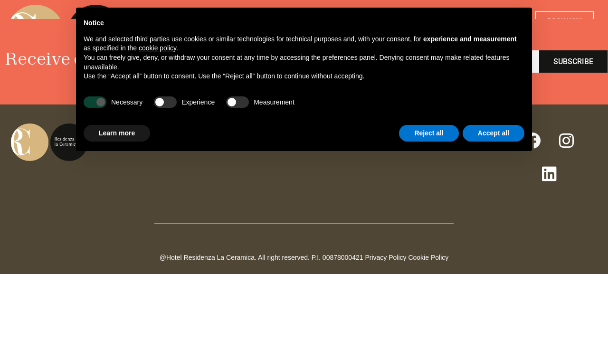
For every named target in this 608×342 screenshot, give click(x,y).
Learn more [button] (117, 133)
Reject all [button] (428, 133)
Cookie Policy (428, 257)
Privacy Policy (385, 257)
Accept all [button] (493, 133)
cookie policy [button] (157, 48)
